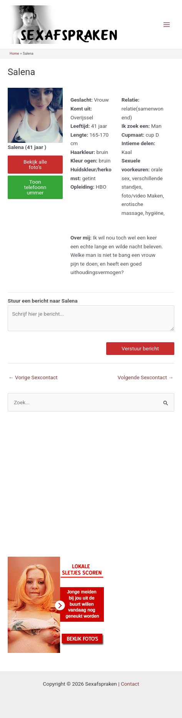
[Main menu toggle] (167, 24)
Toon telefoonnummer (35, 187)
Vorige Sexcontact (33, 377)
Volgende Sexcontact (146, 377)
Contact (130, 684)
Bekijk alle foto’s (35, 164)
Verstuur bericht (140, 348)
